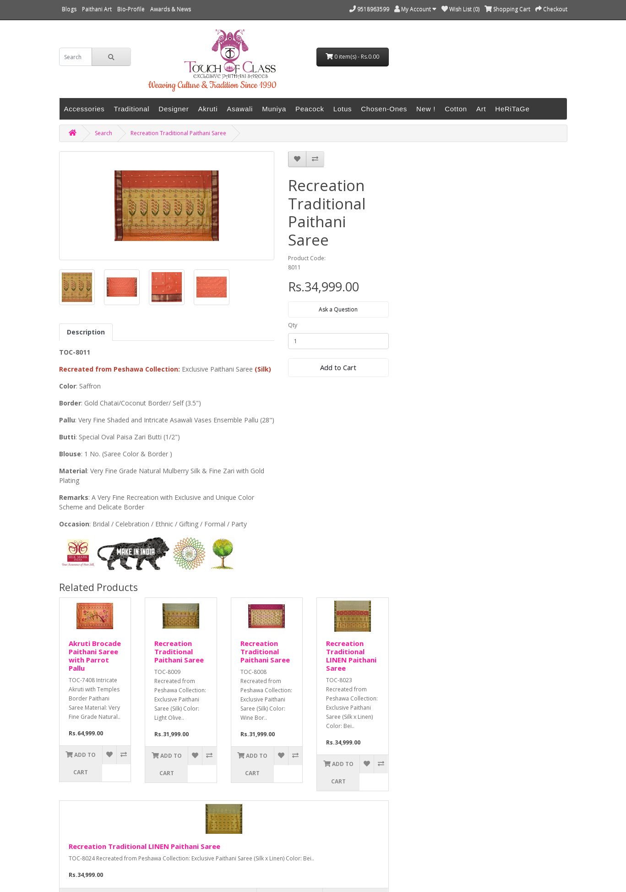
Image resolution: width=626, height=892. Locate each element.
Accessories (84, 109)
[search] (76, 57)
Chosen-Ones (384, 109)
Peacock (309, 109)
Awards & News (170, 9)
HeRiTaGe (512, 109)
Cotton (456, 109)
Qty (292, 325)
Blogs (69, 9)
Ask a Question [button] (338, 309)
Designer (173, 109)
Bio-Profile (131, 9)
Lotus (342, 109)
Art (481, 109)
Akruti (208, 109)
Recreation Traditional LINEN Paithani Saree (351, 656)
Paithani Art (97, 9)
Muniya (274, 109)
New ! (425, 109)
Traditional (132, 109)
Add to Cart (338, 367)
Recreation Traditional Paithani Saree (178, 133)
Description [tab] (86, 332)
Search (103, 133)
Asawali (240, 109)
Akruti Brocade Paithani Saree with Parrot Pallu (95, 656)
